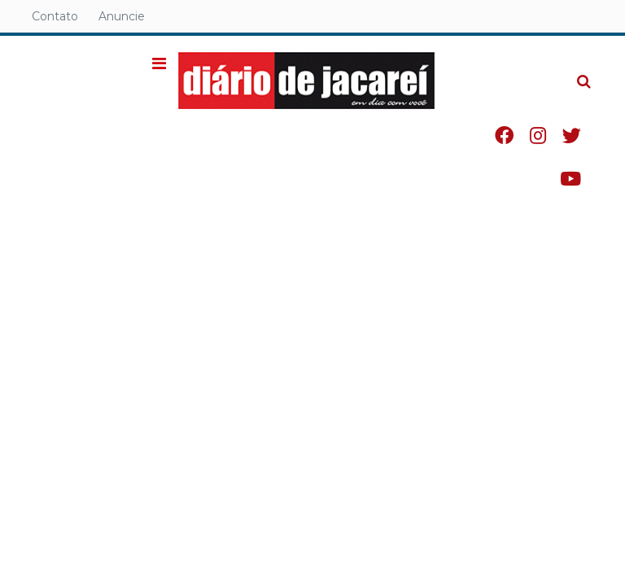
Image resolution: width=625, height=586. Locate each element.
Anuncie (121, 16)
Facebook (504, 135)
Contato (55, 16)
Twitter (571, 135)
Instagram (538, 135)
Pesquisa (570, 68)
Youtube (570, 178)
